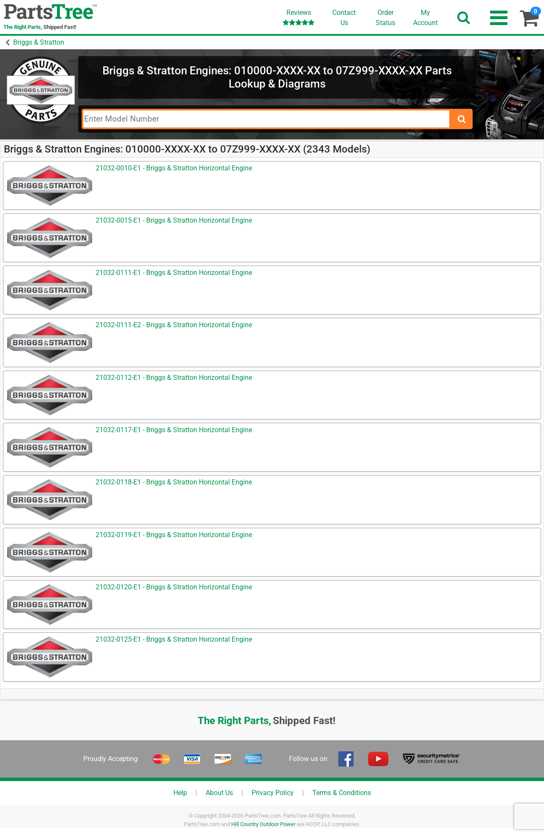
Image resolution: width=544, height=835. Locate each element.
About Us (219, 793)
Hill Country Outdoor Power (263, 824)
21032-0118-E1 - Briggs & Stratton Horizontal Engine (174, 482)
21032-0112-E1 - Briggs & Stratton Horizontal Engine (174, 378)
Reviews (298, 17)
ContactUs (344, 17)
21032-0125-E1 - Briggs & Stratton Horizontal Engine (174, 639)
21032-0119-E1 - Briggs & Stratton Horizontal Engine (174, 535)
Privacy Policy (273, 793)
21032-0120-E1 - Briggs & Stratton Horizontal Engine (174, 587)
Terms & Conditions (341, 793)
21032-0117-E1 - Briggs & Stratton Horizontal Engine (174, 430)
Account (425, 17)
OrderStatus (385, 17)
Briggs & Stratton (38, 42)
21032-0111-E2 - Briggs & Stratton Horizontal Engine (174, 325)
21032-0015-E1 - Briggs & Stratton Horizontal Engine (174, 220)
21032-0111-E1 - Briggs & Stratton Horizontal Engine (174, 273)
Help (180, 793)
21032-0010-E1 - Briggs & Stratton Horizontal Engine (174, 168)
